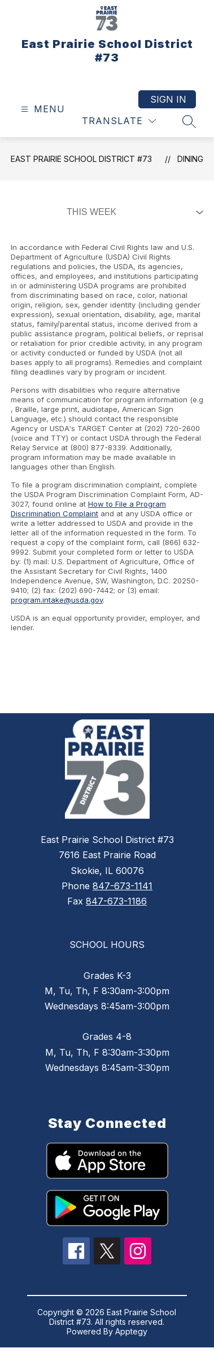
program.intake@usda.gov (57, 599)
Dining (190, 159)
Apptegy (131, 1331)
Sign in (168, 99)
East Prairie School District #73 (81, 159)
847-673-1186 (116, 901)
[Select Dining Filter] (132, 212)
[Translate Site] (119, 121)
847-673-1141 (122, 886)
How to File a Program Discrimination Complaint (88, 508)
